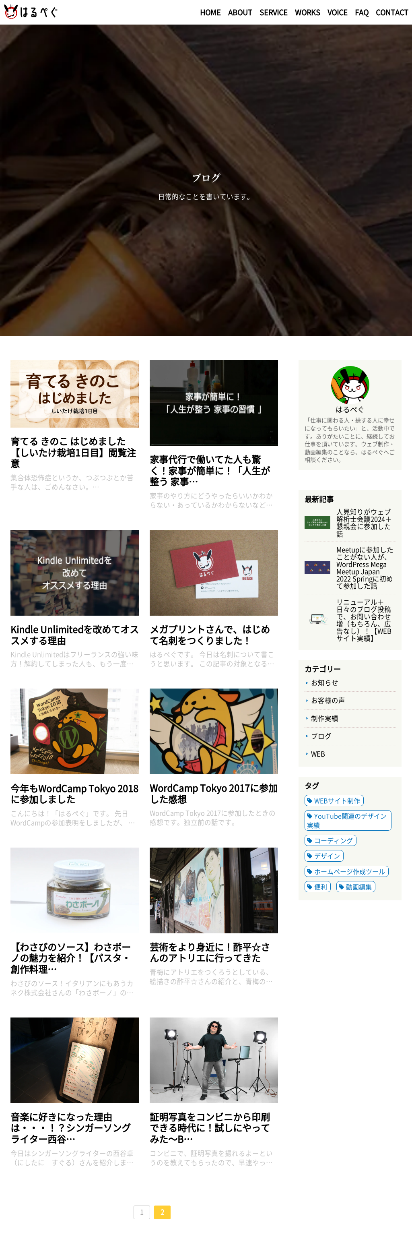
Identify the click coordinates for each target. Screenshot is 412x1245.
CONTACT (392, 12)
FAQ (362, 12)
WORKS (307, 12)
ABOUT (240, 12)
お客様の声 (328, 700)
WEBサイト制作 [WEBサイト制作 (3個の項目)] (337, 800)
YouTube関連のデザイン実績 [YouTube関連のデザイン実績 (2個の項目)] (347, 820)
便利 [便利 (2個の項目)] (320, 886)
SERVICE (274, 12)
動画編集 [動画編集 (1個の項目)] (359, 886)
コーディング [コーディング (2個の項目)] (333, 840)
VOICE (338, 12)
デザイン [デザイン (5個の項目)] (327, 855)
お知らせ (324, 682)
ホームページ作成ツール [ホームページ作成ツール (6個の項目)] (349, 871)
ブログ (321, 736)
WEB (318, 754)
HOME (210, 12)
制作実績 (324, 718)
